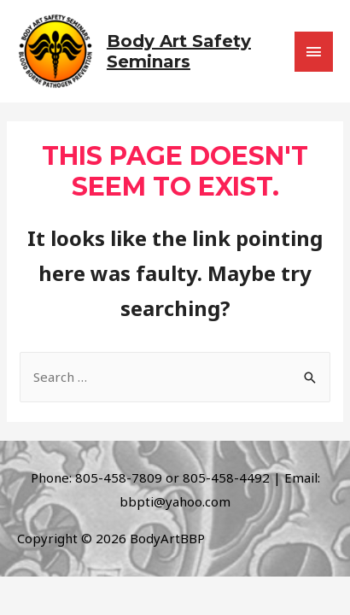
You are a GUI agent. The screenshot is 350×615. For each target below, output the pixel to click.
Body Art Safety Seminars (179, 51)
